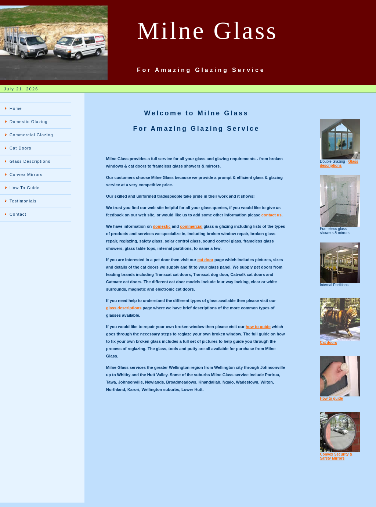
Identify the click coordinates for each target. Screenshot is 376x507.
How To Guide (25, 188)
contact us (271, 215)
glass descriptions (124, 308)
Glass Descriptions (30, 161)
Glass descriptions (339, 163)
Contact (18, 214)
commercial (191, 226)
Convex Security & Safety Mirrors (336, 456)
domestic (161, 226)
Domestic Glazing (29, 121)
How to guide (331, 398)
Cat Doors (20, 148)
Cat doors (328, 343)
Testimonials (23, 201)
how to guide (258, 326)
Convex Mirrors (26, 174)
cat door (205, 260)
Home (16, 108)
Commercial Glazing (31, 135)
